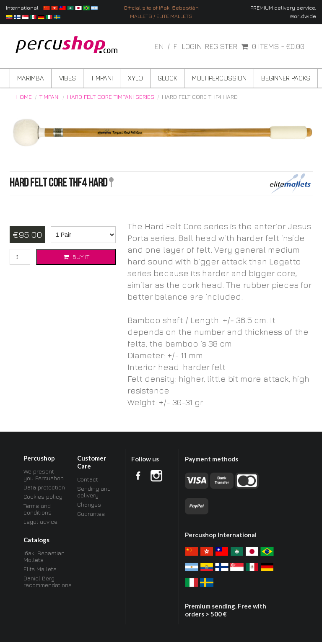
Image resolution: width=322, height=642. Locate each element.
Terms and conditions (37, 509)
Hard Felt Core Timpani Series (110, 97)
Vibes (67, 78)
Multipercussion (219, 78)
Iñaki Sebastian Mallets (44, 556)
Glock (167, 78)
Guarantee (91, 513)
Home (24, 97)
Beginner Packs (285, 78)
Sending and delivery (94, 492)
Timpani (102, 78)
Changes (89, 504)
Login (192, 46)
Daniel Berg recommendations (44, 581)
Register (221, 46)
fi (176, 46)
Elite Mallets (40, 568)
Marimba (30, 78)
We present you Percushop (43, 475)
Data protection (44, 487)
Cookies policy (42, 496)
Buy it (75, 256)
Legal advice (40, 521)
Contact (87, 479)
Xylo (135, 78)
